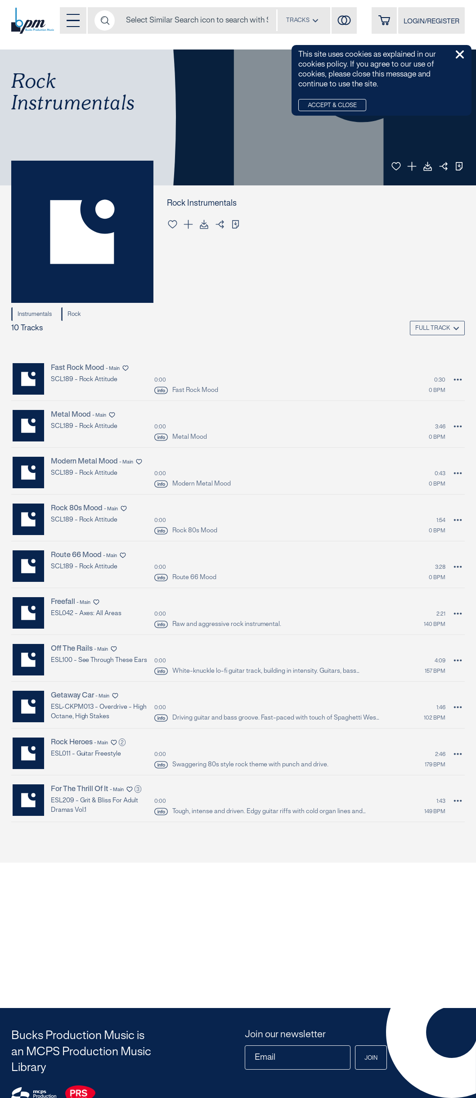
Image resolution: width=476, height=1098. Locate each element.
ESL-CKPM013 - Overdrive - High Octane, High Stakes (99, 712)
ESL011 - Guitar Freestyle (86, 754)
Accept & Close (332, 105)
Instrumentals (35, 314)
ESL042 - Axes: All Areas (86, 613)
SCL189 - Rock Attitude (84, 379)
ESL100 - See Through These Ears (99, 660)
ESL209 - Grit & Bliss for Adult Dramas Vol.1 (94, 805)
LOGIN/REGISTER (431, 21)
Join (370, 1058)
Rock (74, 314)
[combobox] (302, 20)
